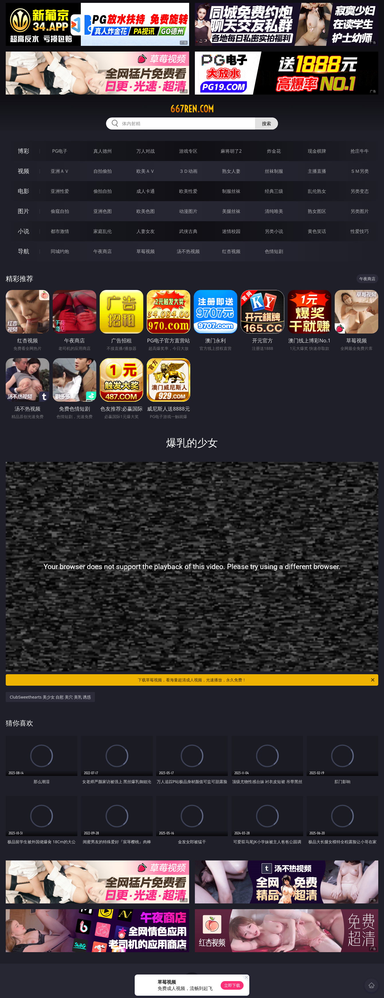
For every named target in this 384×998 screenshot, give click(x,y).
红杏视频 (231, 251)
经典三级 (274, 191)
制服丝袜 (231, 191)
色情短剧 (274, 251)
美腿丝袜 (231, 211)
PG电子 (59, 151)
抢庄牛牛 (359, 151)
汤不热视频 (188, 251)
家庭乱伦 (102, 231)
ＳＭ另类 (359, 171)
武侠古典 (188, 231)
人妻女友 (145, 231)
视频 (23, 171)
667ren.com (192, 109)
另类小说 (274, 231)
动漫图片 (188, 211)
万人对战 (145, 151)
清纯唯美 (274, 211)
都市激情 (60, 231)
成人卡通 (145, 191)
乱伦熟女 (317, 191)
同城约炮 (60, 251)
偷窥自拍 (60, 211)
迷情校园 (231, 231)
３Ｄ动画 (188, 171)
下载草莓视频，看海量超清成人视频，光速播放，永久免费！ (256, 680)
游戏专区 (188, 151)
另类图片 (359, 211)
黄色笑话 (317, 231)
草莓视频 (145, 251)
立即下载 (232, 985)
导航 (23, 251)
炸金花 (274, 151)
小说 (23, 231)
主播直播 (317, 171)
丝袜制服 (274, 171)
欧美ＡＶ (145, 171)
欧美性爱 (188, 191)
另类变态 (359, 191)
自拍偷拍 (102, 171)
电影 (23, 191)
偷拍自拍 (102, 191)
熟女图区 (317, 211)
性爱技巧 (359, 231)
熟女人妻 (231, 171)
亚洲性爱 (60, 191)
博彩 (23, 151)
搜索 (266, 123)
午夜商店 (102, 251)
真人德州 (102, 151)
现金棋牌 (317, 151)
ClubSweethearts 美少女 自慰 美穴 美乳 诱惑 (50, 697)
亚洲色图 (102, 211)
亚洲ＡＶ (60, 171)
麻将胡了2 (231, 151)
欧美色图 (145, 211)
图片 (23, 211)
